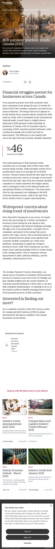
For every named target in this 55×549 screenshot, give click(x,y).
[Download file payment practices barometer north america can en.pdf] (6, 345)
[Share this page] (25, 82)
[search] (43, 3)
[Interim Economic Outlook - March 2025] (15, 471)
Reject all (27, 537)
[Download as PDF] (29, 82)
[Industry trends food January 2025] (40, 471)
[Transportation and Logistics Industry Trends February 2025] (40, 421)
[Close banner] (51, 506)
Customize (27, 543)
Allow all (27, 532)
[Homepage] (7, 3)
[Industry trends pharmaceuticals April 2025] (15, 421)
